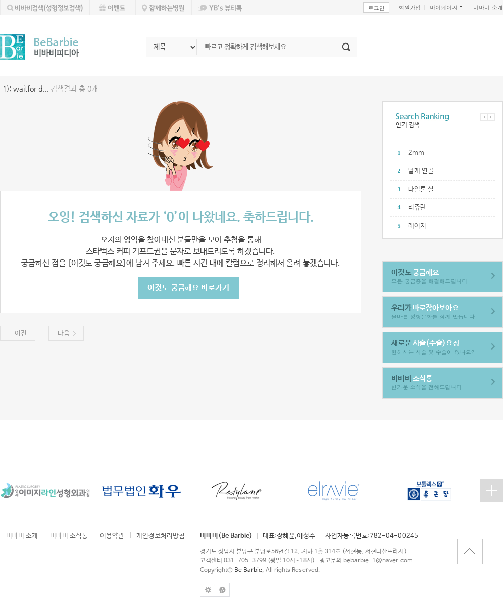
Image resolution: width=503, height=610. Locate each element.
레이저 (417, 226)
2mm (416, 153)
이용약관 (112, 536)
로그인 (376, 8)
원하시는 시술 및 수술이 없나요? (432, 347)
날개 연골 (421, 171)
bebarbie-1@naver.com (378, 560)
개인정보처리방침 (160, 536)
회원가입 (409, 7)
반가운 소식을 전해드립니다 (426, 382)
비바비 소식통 (69, 536)
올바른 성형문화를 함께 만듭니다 (433, 311)
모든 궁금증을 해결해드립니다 (429, 276)
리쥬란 (417, 207)
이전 (21, 333)
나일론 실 (421, 189)
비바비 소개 (488, 7)
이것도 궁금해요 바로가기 (188, 288)
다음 (64, 333)
